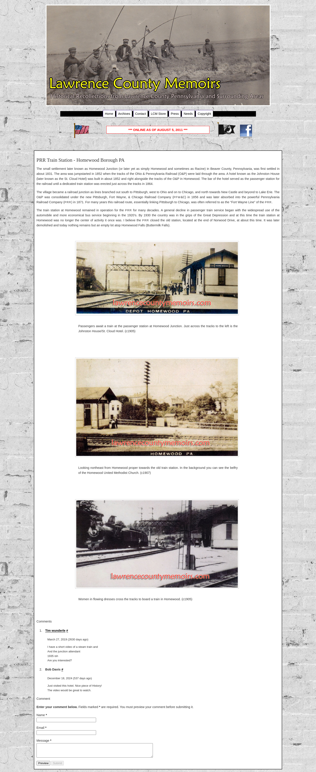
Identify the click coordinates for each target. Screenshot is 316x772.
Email (41, 727)
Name (41, 715)
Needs (188, 113)
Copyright (204, 113)
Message (43, 740)
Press (175, 113)
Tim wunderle (55, 630)
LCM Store (158, 113)
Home (109, 113)
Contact (140, 113)
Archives (124, 113)
